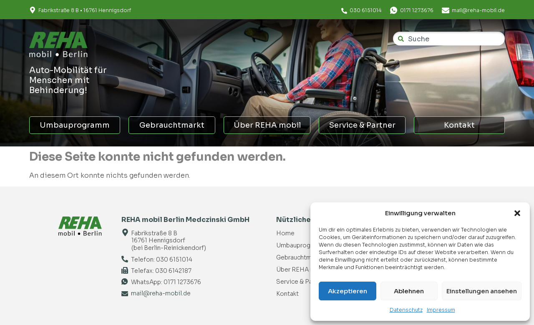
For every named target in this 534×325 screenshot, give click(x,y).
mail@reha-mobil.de (478, 10)
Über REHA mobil (267, 125)
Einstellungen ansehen (481, 291)
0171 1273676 (416, 10)
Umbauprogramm (75, 125)
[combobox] (449, 38)
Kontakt (459, 125)
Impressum (441, 310)
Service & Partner (362, 125)
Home (285, 233)
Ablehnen (409, 291)
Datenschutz (406, 310)
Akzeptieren (347, 291)
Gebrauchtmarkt (171, 125)
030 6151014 (366, 10)
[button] (517, 213)
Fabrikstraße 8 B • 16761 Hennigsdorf (84, 10)
